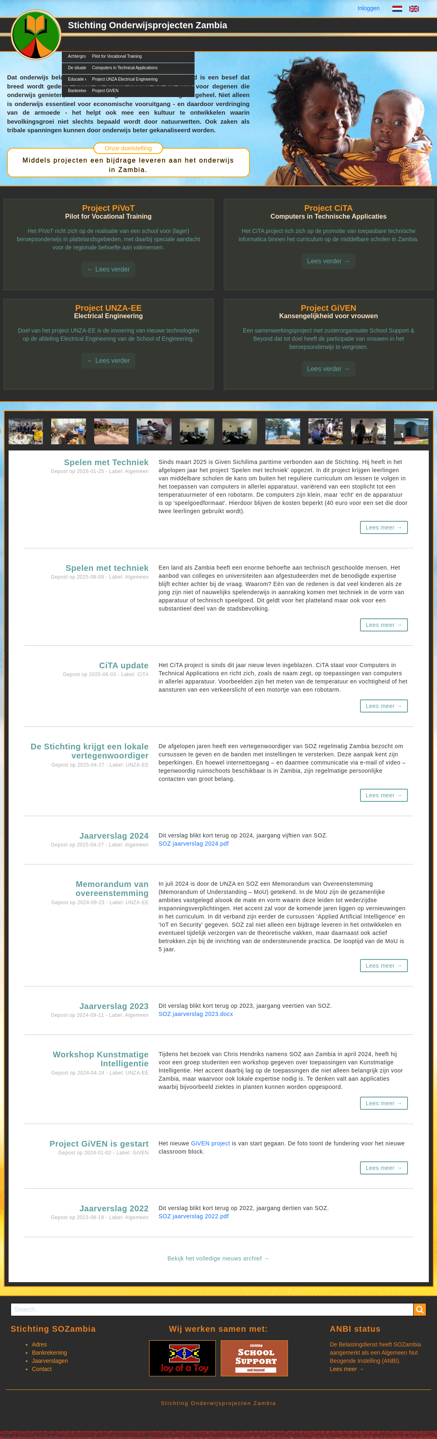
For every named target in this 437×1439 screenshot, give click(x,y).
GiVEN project (210, 1143)
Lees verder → (328, 261)
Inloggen (369, 8)
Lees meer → (384, 527)
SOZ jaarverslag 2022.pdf (193, 1216)
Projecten (104, 44)
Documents (174, 44)
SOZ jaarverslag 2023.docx (195, 1014)
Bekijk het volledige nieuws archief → (219, 1258)
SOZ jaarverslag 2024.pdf (193, 843)
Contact (211, 44)
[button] (26, 431)
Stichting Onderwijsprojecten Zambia (147, 25)
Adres (39, 1344)
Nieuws (138, 44)
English (414, 10)
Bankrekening (49, 1352)
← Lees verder (108, 269)
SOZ (74, 44)
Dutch (397, 10)
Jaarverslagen (50, 1361)
